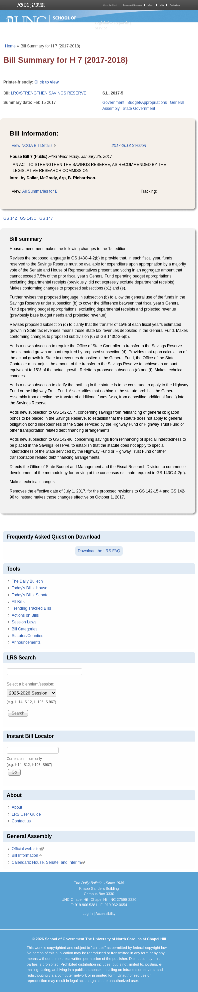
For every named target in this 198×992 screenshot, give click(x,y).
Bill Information (27, 855)
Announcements (26, 642)
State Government (139, 108)
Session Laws (24, 622)
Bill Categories (24, 629)
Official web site (28, 848)
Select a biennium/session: (30, 684)
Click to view (46, 82)
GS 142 (10, 218)
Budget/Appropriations (147, 102)
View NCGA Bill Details (34, 145)
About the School (110, 5)
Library (151, 5)
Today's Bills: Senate (30, 595)
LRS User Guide (26, 814)
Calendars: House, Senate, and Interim (48, 862)
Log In (87, 914)
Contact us (21, 821)
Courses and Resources (132, 5)
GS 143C (28, 218)
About (17, 807)
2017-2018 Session (129, 145)
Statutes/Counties (27, 635)
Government (113, 102)
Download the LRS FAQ (99, 551)
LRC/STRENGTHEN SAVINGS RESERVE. (49, 93)
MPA (162, 5)
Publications (175, 5)
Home (10, 46)
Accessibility (105, 914)
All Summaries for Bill (41, 191)
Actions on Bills (25, 615)
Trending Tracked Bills (31, 608)
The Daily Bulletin (27, 581)
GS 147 (46, 218)
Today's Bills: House (29, 588)
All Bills (18, 601)
